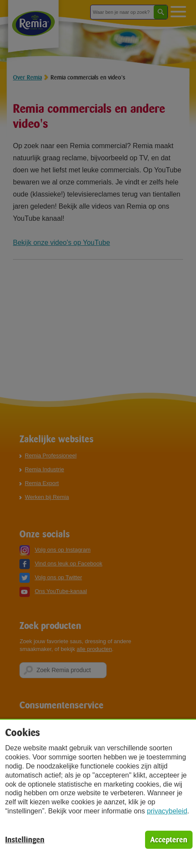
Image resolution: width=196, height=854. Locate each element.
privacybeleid (167, 811)
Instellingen (24, 839)
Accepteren (168, 839)
